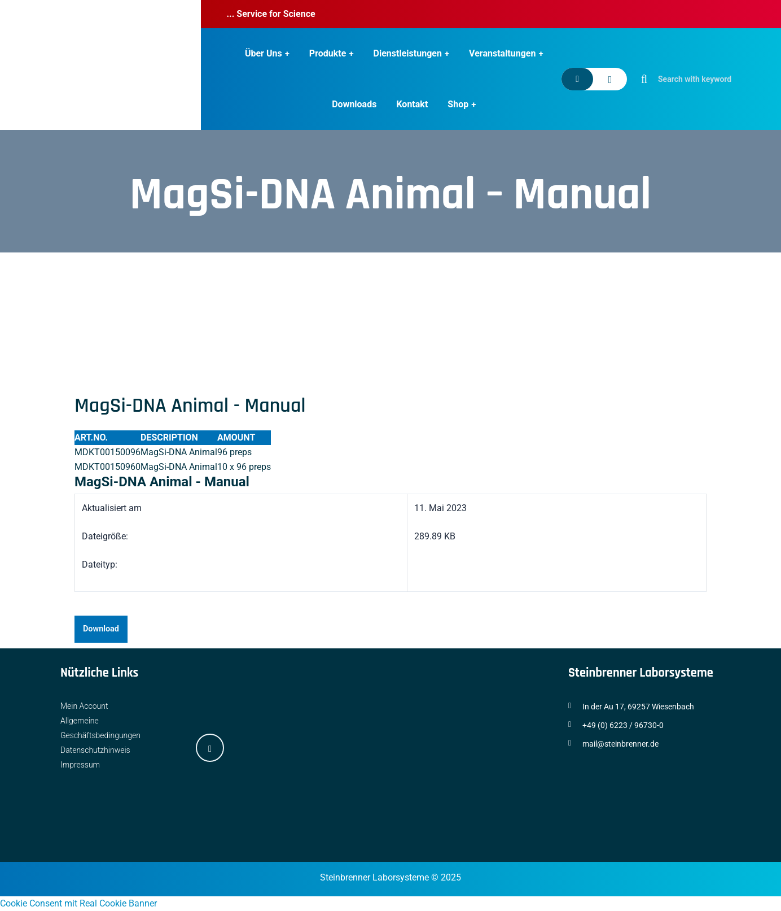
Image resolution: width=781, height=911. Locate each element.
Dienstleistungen (408, 53)
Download (101, 629)
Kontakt (412, 104)
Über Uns (263, 53)
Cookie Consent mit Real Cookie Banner (78, 903)
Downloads (354, 104)
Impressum (80, 764)
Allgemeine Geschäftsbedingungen (100, 728)
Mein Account (84, 706)
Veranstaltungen (502, 53)
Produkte (327, 53)
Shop (457, 104)
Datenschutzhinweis (95, 750)
